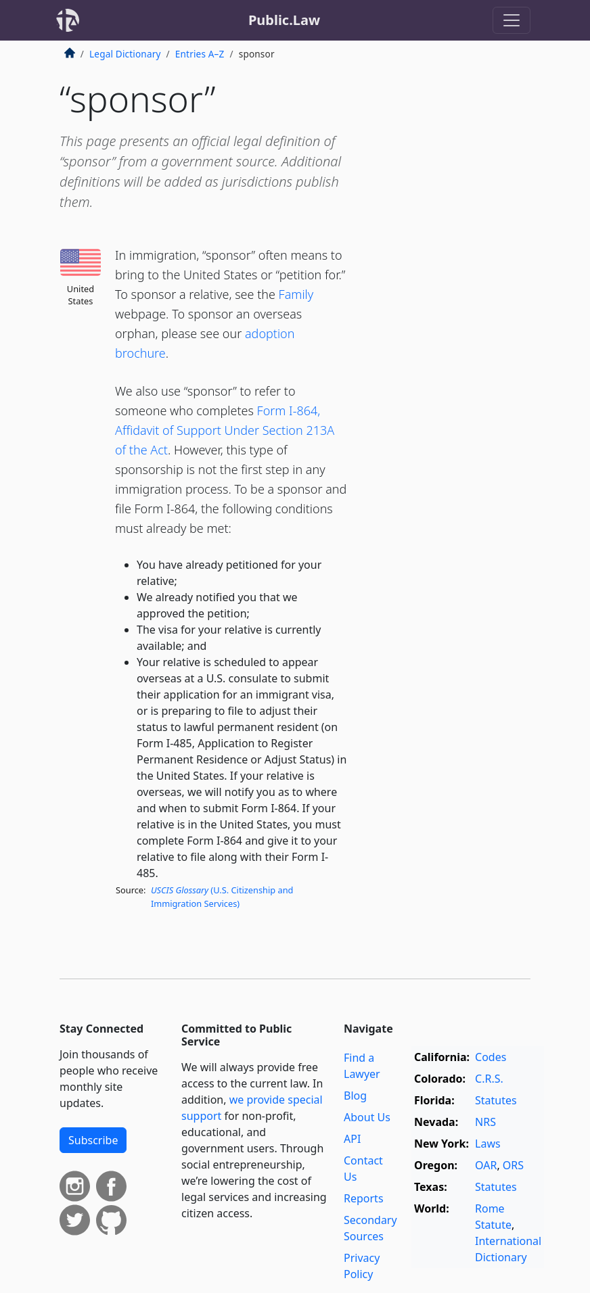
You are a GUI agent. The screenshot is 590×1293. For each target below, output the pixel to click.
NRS (485, 1121)
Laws (488, 1143)
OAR (486, 1165)
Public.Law (284, 20)
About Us (367, 1117)
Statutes (496, 1100)
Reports (364, 1198)
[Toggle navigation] (511, 20)
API (352, 1138)
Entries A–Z (200, 53)
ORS (513, 1165)
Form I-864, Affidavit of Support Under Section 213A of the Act (224, 430)
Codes (490, 1057)
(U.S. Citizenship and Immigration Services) (222, 896)
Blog (355, 1095)
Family (296, 294)
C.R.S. (489, 1078)
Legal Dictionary (125, 53)
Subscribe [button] (93, 1140)
